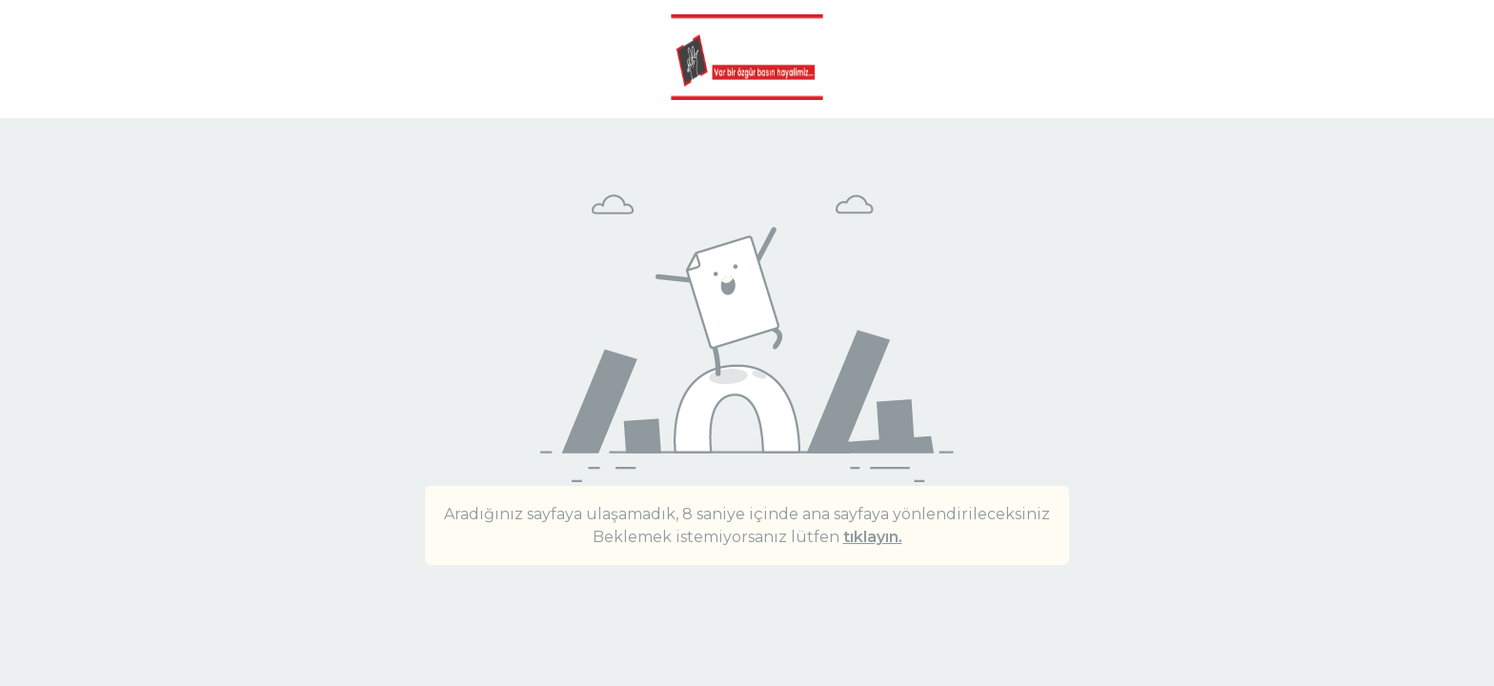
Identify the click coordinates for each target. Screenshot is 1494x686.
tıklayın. (872, 537)
